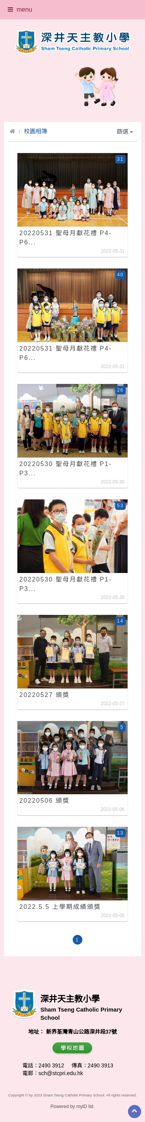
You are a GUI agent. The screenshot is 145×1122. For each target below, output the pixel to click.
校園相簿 (35, 131)
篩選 (125, 131)
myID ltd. (85, 1106)
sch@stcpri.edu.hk (61, 1073)
